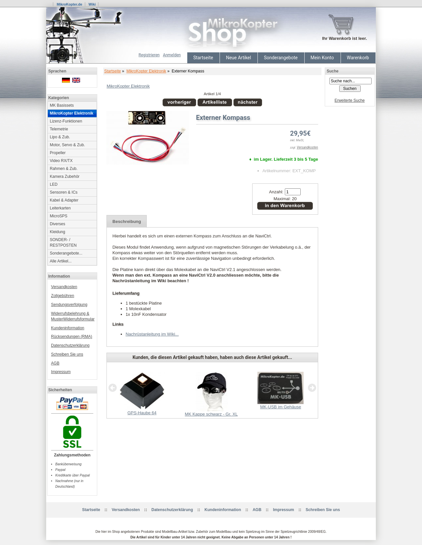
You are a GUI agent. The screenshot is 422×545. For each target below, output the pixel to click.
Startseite (203, 57)
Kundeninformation (67, 328)
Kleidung (57, 232)
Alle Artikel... (61, 261)
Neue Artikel (238, 57)
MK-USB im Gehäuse (280, 406)
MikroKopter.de (69, 4)
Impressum (61, 371)
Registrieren (149, 55)
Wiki (92, 4)
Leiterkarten (60, 208)
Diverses (57, 224)
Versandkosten (64, 287)
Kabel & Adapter (64, 200)
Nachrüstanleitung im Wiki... (152, 334)
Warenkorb (358, 57)
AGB (55, 363)
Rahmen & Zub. (63, 168)
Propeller (58, 152)
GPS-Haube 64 (141, 412)
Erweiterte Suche (350, 100)
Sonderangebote (280, 57)
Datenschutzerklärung (70, 345)
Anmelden (172, 55)
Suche (333, 71)
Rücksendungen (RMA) (71, 336)
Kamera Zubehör (64, 176)
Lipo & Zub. (60, 137)
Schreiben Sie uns (67, 354)
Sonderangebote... (66, 253)
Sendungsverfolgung (69, 304)
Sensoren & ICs (63, 192)
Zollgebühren (62, 295)
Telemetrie (59, 129)
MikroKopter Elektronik (146, 71)
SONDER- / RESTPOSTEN (63, 242)
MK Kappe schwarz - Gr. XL (211, 414)
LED (53, 184)
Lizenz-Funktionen (66, 121)
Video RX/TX (61, 160)
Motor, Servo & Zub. (67, 145)
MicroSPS (58, 216)
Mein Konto (322, 57)
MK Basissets (62, 105)
